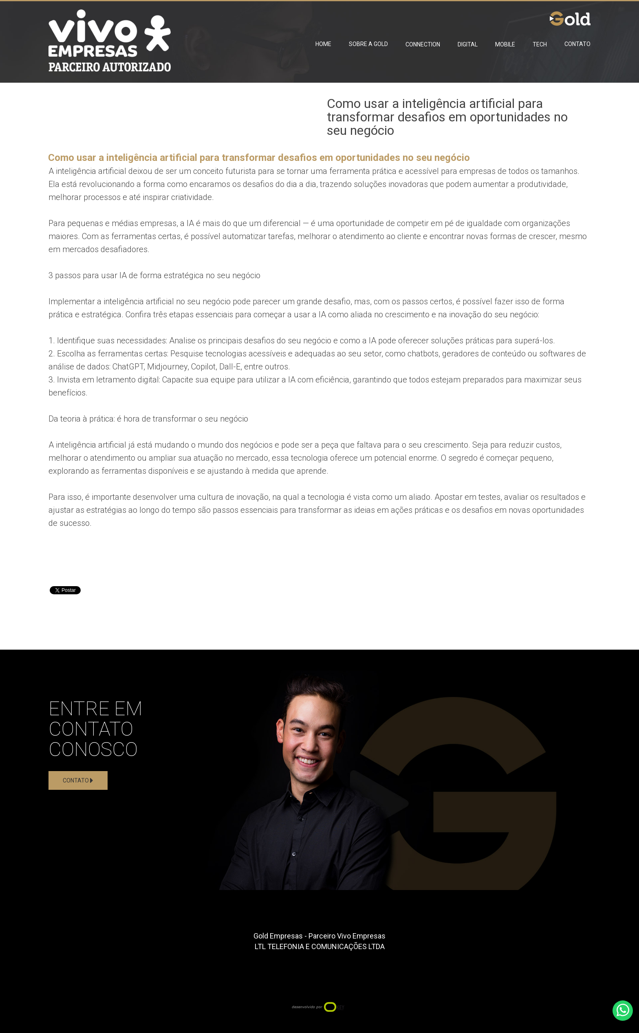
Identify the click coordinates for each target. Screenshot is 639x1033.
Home (323, 44)
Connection (422, 44)
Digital (468, 44)
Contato (577, 44)
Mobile (505, 44)
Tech (540, 44)
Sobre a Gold (368, 44)
